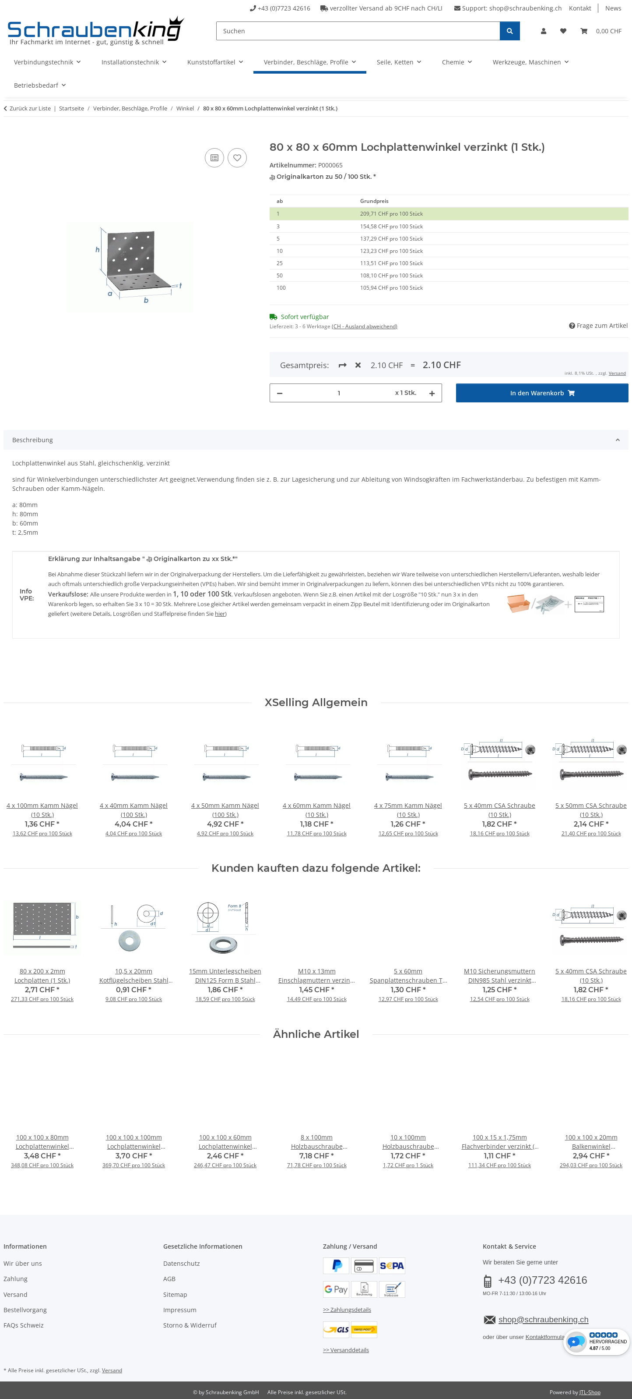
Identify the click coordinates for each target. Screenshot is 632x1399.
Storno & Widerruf (190, 1325)
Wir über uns (23, 1263)
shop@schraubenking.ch (525, 8)
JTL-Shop (589, 1392)
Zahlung (16, 1279)
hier (220, 614)
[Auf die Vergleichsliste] (214, 157)
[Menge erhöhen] (432, 361)
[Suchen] (358, 30)
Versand (16, 1294)
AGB (169, 1279)
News (613, 8)
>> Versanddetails (346, 1350)
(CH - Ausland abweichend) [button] (364, 326)
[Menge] (339, 361)
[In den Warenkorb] (11, 136)
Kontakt (580, 8)
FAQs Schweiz (24, 1325)
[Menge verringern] (279, 361)
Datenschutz (181, 1263)
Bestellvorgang (25, 1310)
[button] (543, 31)
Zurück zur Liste (30, 108)
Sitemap (175, 1294)
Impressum (180, 1310)
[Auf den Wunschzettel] (237, 157)
